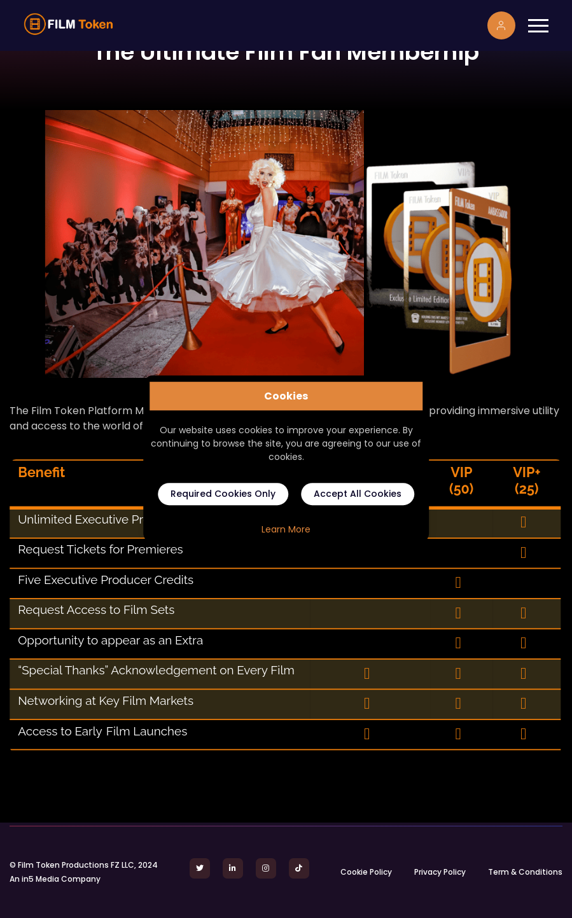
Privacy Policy (440, 871)
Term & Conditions (525, 871)
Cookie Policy (366, 871)
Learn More (286, 529)
